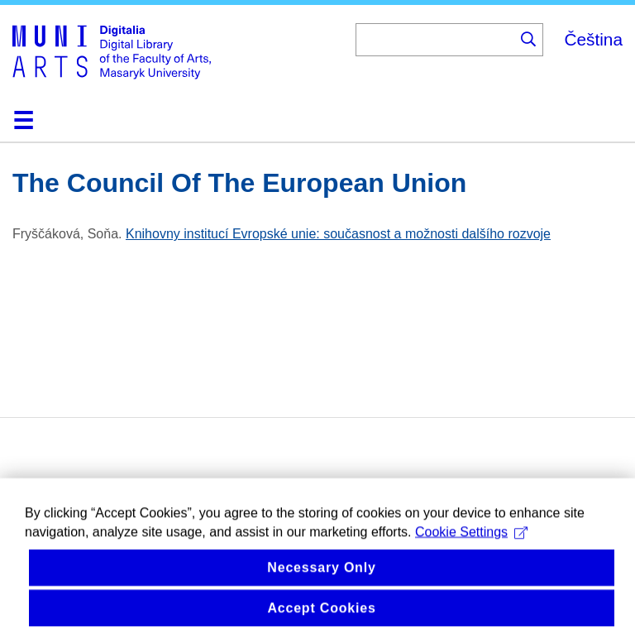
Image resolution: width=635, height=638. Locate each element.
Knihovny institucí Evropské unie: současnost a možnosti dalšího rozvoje (338, 234)
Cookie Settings (471, 542)
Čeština (593, 39)
